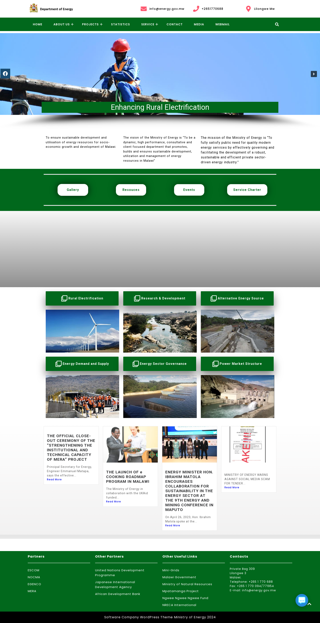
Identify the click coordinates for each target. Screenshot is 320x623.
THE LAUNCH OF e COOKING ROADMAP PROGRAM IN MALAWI (127, 477)
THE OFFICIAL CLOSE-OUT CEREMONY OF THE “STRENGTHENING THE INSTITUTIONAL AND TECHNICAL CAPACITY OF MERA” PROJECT (71, 448)
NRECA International (179, 605)
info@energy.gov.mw (162, 9)
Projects (90, 24)
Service (147, 24)
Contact (175, 24)
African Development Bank (117, 594)
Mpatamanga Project (180, 591)
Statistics (120, 24)
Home (37, 24)
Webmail (222, 24)
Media (199, 24)
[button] (314, 74)
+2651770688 (207, 9)
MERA (32, 591)
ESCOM (33, 570)
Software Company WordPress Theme (138, 617)
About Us (61, 24)
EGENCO (34, 584)
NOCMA (34, 577)
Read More (54, 479)
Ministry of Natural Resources (187, 584)
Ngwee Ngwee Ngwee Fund (185, 598)
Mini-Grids (170, 570)
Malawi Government (179, 577)
